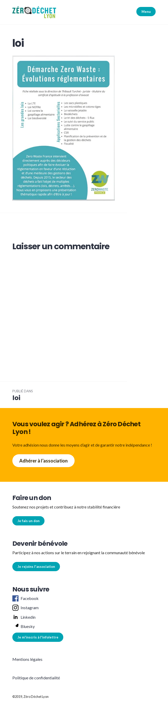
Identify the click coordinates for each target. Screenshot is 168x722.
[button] (34, 12)
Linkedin (24, 617)
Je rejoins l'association (36, 566)
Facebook (25, 598)
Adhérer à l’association (43, 461)
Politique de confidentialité (36, 677)
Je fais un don (28, 521)
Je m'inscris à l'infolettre (37, 637)
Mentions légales (27, 659)
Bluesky (23, 626)
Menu (146, 12)
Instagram (25, 608)
